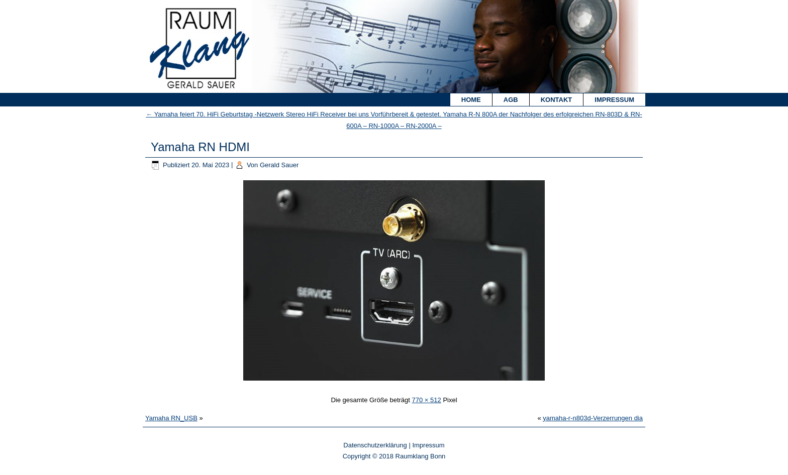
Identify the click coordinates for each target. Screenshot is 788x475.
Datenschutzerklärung (375, 445)
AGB (511, 99)
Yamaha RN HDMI (200, 147)
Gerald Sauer (279, 165)
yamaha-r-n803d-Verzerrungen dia (593, 418)
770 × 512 (426, 400)
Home (471, 99)
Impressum (614, 99)
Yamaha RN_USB (171, 418)
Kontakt (556, 99)
